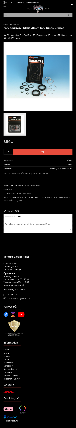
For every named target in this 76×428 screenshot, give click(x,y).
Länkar (6, 353)
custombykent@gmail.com (29, 2)
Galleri (6, 349)
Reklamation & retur (12, 379)
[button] (4, 8)
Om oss (7, 356)
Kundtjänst (8, 366)
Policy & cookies (11, 375)
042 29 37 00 (10, 2)
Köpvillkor (8, 372)
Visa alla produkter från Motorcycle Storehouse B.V (26, 173)
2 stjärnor (8, 216)
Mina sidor (8, 362)
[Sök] (69, 15)
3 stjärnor (10, 216)
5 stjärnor (14, 216)
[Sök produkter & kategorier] (36, 15)
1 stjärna (6, 216)
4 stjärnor (12, 216)
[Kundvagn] (72, 3)
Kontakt (7, 359)
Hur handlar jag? (11, 369)
